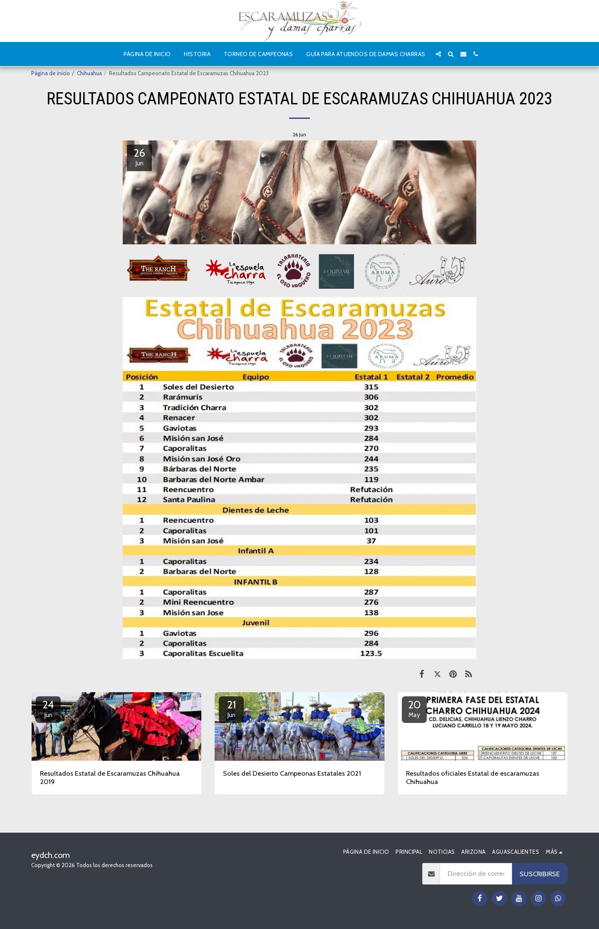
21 (231, 708)
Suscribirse (540, 874)
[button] (438, 54)
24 (48, 708)
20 (414, 708)
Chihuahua (89, 73)
